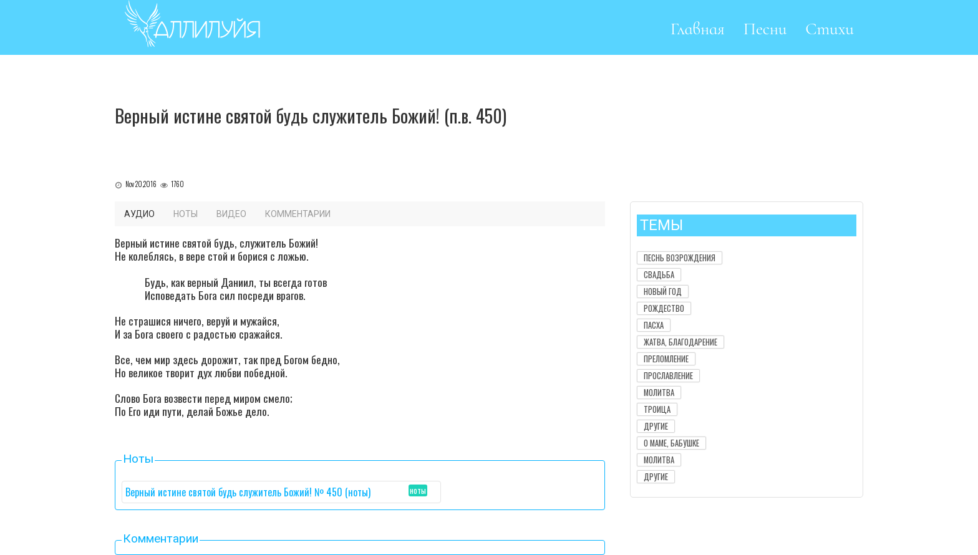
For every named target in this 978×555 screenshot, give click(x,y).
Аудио (139, 214)
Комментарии (298, 214)
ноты (418, 490)
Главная (698, 29)
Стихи (829, 29)
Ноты (185, 214)
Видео (231, 214)
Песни (765, 29)
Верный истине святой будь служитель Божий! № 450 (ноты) (247, 492)
